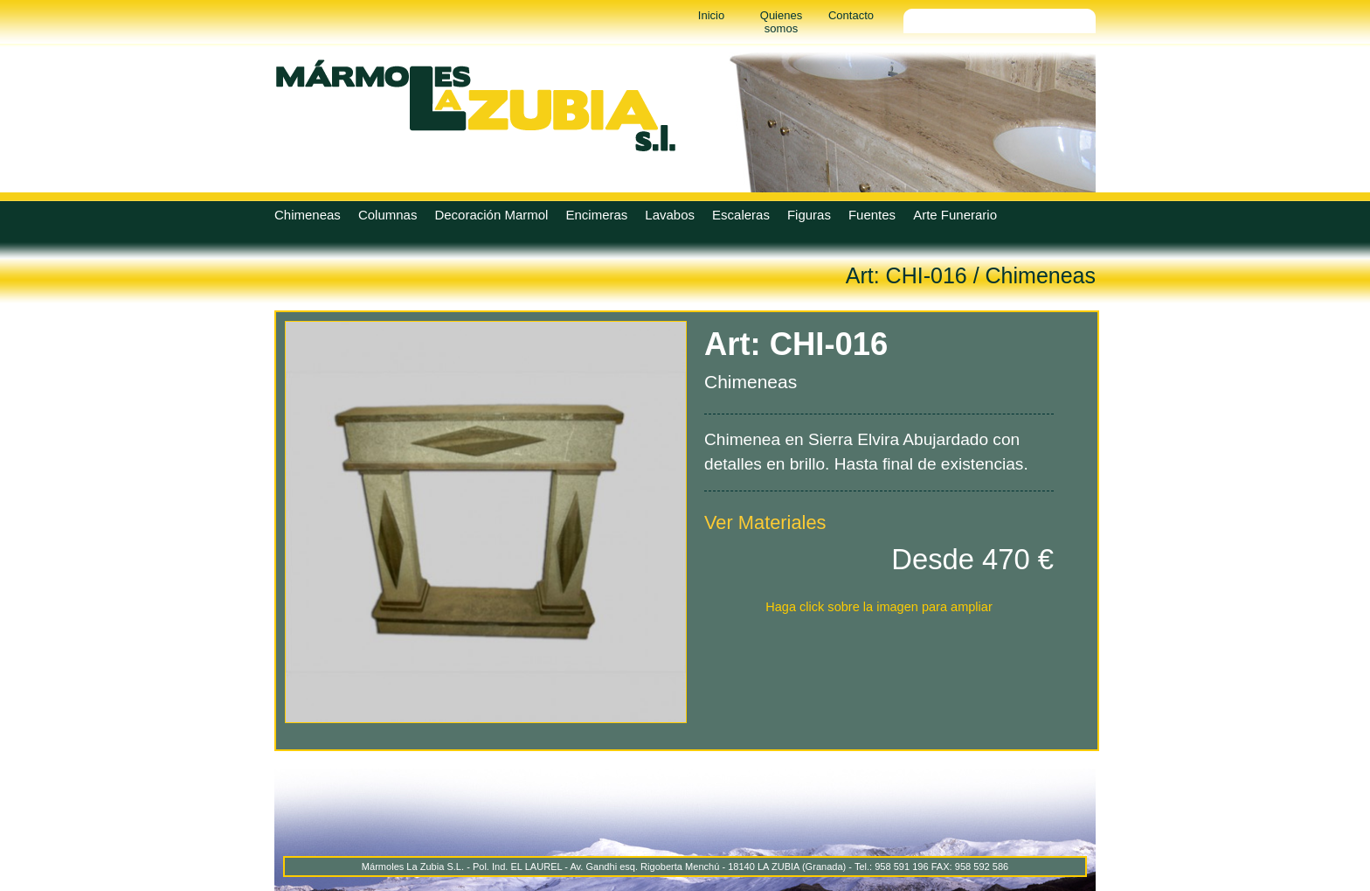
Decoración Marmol (491, 214)
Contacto (851, 15)
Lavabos (670, 214)
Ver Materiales (765, 522)
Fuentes (872, 214)
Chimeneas (307, 214)
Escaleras (741, 214)
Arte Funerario (955, 214)
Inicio (711, 15)
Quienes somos (781, 22)
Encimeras (596, 214)
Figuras (809, 214)
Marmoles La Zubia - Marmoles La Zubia (475, 104)
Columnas (388, 214)
